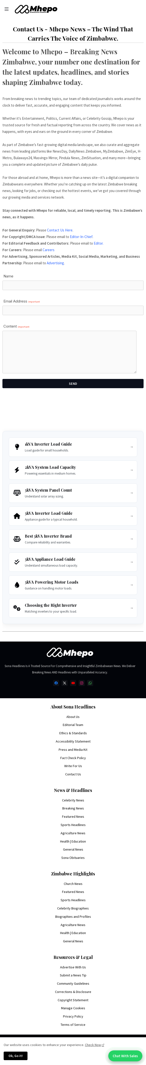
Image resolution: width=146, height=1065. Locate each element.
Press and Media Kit (73, 749)
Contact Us (73, 774)
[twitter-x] (65, 683)
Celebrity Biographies (73, 908)
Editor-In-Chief (81, 236)
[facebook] (56, 683)
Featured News (73, 816)
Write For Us (73, 766)
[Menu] (6, 9)
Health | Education (73, 841)
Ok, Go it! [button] (16, 1056)
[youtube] (73, 683)
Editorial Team (73, 725)
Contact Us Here (60, 230)
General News (73, 849)
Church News (73, 883)
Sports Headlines (73, 825)
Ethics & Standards (73, 733)
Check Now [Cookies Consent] (93, 1045)
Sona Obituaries (73, 857)
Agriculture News (73, 833)
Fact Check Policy (73, 758)
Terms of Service (73, 1024)
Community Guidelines (73, 983)
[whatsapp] (90, 683)
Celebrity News (73, 800)
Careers (49, 250)
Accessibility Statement (73, 741)
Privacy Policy (73, 1016)
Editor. (98, 243)
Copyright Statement (73, 1000)
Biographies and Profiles (73, 916)
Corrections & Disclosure (73, 992)
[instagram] (82, 683)
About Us (73, 717)
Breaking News (73, 808)
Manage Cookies (73, 1008)
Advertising (55, 263)
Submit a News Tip (73, 975)
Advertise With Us (73, 967)
